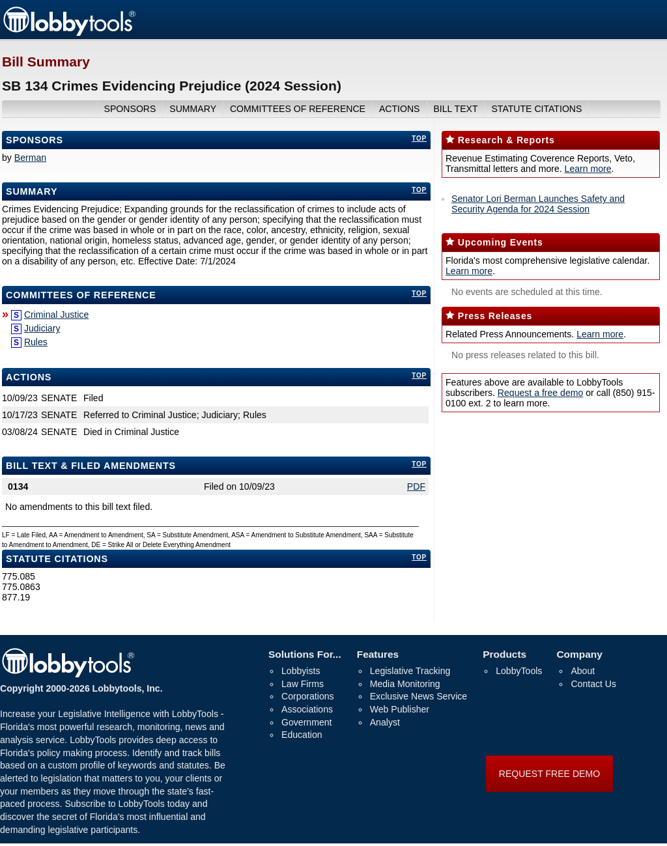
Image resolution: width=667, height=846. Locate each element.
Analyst (385, 722)
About (583, 671)
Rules (36, 342)
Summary (31, 191)
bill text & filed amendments (91, 465)
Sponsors (34, 140)
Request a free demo (540, 393)
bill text (455, 109)
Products (504, 654)
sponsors (130, 109)
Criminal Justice (56, 314)
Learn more (588, 168)
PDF (416, 486)
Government (306, 722)
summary (192, 109)
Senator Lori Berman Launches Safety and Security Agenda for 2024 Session (538, 203)
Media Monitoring (405, 684)
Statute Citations (536, 109)
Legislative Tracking (410, 671)
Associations (307, 709)
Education (301, 734)
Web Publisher (399, 709)
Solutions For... (304, 654)
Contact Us (593, 684)
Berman (30, 157)
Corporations (307, 696)
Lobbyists (300, 671)
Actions (28, 377)
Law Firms (302, 684)
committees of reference (297, 109)
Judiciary (42, 328)
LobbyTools (519, 671)
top (419, 138)
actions (399, 109)
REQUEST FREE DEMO (549, 773)
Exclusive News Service (418, 696)
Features (378, 654)
